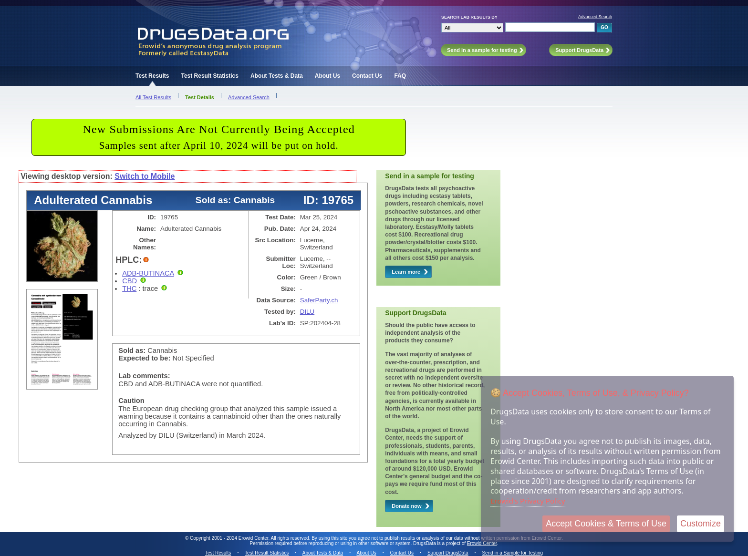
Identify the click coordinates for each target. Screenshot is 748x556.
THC (129, 288)
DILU (307, 311)
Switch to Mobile (144, 176)
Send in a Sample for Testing (512, 553)
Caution (131, 400)
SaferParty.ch (319, 300)
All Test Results (153, 97)
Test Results (152, 75)
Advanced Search (595, 16)
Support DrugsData (447, 553)
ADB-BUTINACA (148, 273)
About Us (327, 75)
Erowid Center (482, 543)
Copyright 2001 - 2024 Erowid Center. (230, 538)
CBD (129, 281)
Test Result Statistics (209, 75)
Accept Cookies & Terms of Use (606, 523)
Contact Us (367, 75)
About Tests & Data (276, 75)
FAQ (400, 75)
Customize (700, 523)
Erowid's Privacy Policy (527, 500)
